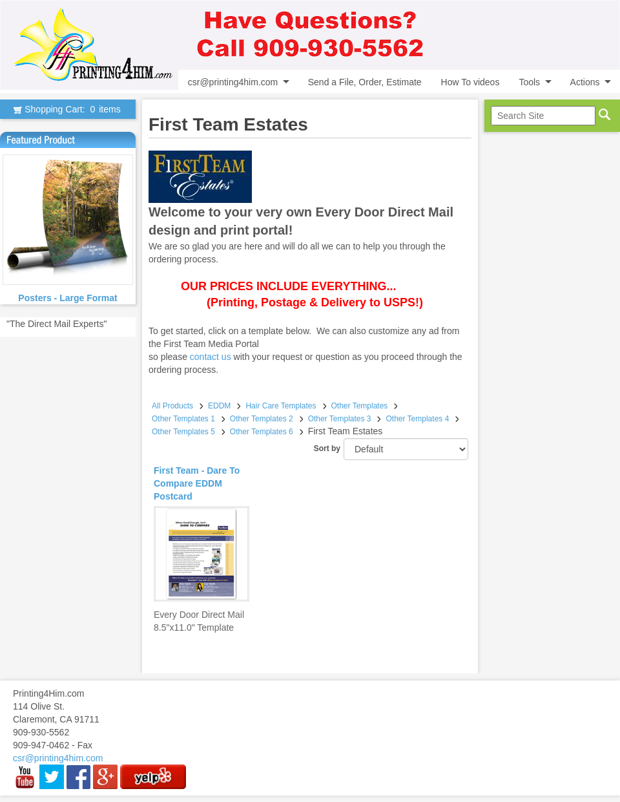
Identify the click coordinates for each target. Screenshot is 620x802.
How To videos (470, 82)
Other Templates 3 (339, 418)
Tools (529, 82)
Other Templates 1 (183, 418)
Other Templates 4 (417, 418)
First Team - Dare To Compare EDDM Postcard (197, 483)
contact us (210, 357)
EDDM (219, 405)
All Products (172, 405)
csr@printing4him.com (233, 82)
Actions (585, 82)
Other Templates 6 (261, 431)
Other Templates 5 (183, 431)
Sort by (327, 448)
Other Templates (359, 405)
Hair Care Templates (280, 405)
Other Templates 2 (261, 418)
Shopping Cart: (67, 109)
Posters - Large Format (67, 298)
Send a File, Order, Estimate (365, 82)
